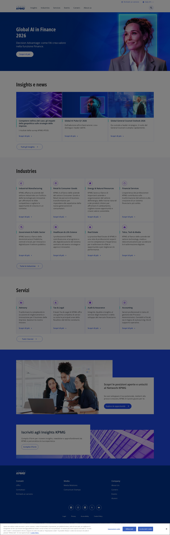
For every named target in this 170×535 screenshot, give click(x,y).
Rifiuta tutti (129, 529)
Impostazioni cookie (114, 529)
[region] (85, 529)
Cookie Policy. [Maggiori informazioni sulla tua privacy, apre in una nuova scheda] (34, 533)
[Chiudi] (166, 529)
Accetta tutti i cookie (145, 529)
